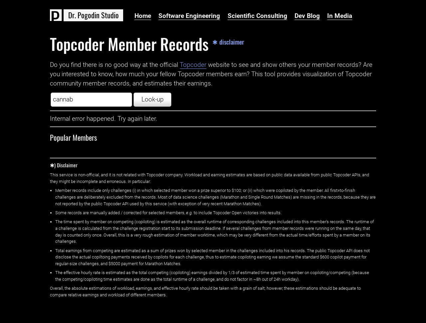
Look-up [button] (152, 99)
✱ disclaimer (228, 42)
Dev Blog (307, 16)
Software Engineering (189, 16)
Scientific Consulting (257, 16)
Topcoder (193, 65)
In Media (339, 16)
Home (142, 16)
